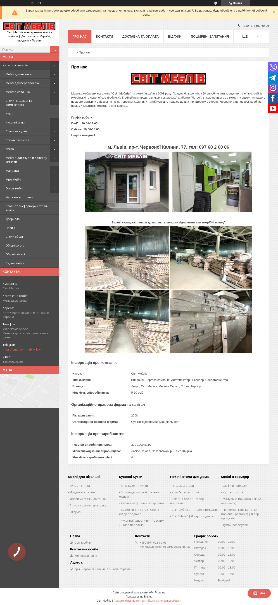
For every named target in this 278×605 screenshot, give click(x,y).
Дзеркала (13, 219)
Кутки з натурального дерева (142, 503)
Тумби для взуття (235, 525)
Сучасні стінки (79, 486)
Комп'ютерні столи (185, 492)
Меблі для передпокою (22, 83)
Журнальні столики (19, 197)
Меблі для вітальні (19, 74)
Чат (259, 593)
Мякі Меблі (13, 179)
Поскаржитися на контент (130, 600)
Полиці (10, 228)
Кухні (9, 113)
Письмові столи (183, 486)
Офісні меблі (14, 188)
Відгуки (174, 36)
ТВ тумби (75, 512)
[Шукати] (54, 49)
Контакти (104, 36)
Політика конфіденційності (164, 600)
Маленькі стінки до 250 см (87, 499)
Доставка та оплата (140, 36)
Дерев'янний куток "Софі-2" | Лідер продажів (141, 512)
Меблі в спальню (18, 92)
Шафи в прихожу (235, 486)
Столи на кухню (17, 131)
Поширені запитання (210, 36)
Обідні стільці (15, 254)
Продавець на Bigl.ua (139, 596)
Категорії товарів (15, 65)
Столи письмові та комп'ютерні (19, 103)
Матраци (12, 171)
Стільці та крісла (17, 140)
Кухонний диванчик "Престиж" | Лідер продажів (142, 522)
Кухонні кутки (16, 122)
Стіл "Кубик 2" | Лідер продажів (194, 510)
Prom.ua (160, 592)
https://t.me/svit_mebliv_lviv (22, 349)
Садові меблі (15, 263)
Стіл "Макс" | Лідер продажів (192, 516)
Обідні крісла (15, 245)
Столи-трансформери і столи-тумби (27, 208)
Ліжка (10, 149)
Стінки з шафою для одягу (88, 505)
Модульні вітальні (82, 492)
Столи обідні (15, 237)
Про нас (79, 36)
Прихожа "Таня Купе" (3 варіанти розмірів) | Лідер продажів (240, 514)
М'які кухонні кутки (134, 486)
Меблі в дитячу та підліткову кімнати (26, 160)
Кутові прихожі (233, 492)
